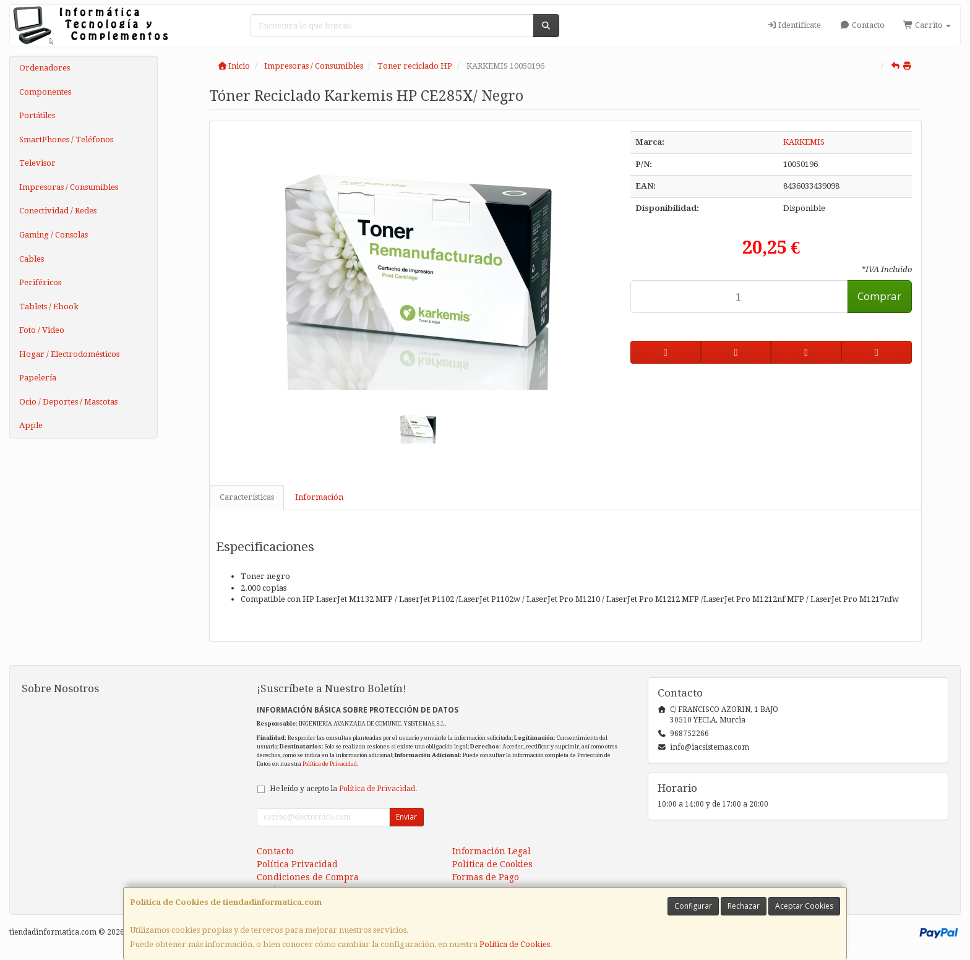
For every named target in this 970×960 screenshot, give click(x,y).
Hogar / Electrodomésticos (69, 354)
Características (247, 497)
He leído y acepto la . (343, 788)
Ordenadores (44, 67)
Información (319, 497)
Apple (31, 425)
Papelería (37, 377)
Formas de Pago (485, 877)
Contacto (861, 25)
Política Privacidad (297, 864)
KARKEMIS (804, 142)
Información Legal (491, 851)
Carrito (927, 25)
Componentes (45, 91)
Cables (31, 259)
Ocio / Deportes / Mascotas (68, 401)
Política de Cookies (514, 944)
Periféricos (40, 282)
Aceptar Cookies (804, 906)
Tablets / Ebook (49, 306)
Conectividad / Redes (58, 210)
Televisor (37, 163)
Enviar (406, 817)
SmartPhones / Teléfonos (66, 139)
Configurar (693, 906)
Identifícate (793, 25)
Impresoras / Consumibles (68, 187)
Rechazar (744, 906)
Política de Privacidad (330, 763)
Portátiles (37, 115)
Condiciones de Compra (308, 877)
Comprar (879, 296)
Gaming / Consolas (53, 234)
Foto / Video (41, 330)
